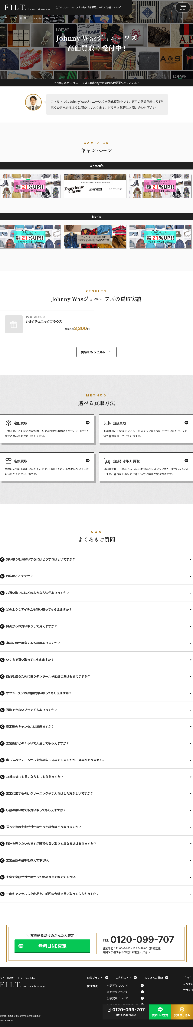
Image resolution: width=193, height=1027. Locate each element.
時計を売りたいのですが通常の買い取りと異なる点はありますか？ (51, 843)
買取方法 (92, 986)
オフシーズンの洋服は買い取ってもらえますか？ (39, 693)
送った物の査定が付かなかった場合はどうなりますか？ (43, 826)
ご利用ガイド (126, 977)
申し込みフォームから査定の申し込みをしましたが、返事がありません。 (56, 760)
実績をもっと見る (96, 352)
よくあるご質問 (156, 977)
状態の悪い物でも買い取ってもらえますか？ (36, 810)
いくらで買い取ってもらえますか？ (30, 659)
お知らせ (188, 983)
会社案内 (188, 989)
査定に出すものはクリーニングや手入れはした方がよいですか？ (49, 793)
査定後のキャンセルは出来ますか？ (30, 726)
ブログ (187, 977)
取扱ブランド (97, 977)
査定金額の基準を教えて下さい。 (28, 860)
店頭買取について (125, 992)
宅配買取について (125, 985)
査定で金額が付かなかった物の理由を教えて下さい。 (42, 877)
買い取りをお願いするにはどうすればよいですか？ (40, 559)
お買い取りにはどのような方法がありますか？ (37, 592)
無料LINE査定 (52, 945)
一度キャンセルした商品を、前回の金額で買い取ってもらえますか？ (52, 893)
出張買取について (125, 998)
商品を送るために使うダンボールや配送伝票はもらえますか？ (48, 676)
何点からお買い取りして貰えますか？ (31, 626)
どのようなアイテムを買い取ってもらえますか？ (39, 609)
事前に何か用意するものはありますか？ (33, 643)
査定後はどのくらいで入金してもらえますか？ (37, 743)
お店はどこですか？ (19, 576)
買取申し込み (182, 1011)
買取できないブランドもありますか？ (31, 709)
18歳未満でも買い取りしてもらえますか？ (35, 776)
